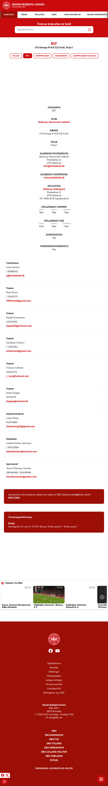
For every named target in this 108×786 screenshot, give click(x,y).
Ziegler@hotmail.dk (17, 401)
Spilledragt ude (54, 221)
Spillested (54, 186)
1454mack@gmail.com (18, 301)
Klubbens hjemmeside (54, 175)
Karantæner (61, 56)
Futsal (54, 760)
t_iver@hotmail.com (17, 376)
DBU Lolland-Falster (54, 752)
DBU (54, 731)
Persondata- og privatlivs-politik (54, 769)
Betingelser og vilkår (54, 693)
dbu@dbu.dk (55, 718)
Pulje (54, 142)
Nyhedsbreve (54, 663)
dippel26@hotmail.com (19, 326)
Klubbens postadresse (54, 154)
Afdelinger (54, 672)
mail (77, 495)
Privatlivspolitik (54, 684)
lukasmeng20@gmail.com (20, 427)
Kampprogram (42, 56)
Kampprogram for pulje (84, 56)
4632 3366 (14, 498)
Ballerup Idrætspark (54, 189)
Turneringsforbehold (54, 246)
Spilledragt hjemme (54, 207)
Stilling (15, 56)
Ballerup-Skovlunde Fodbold (54, 122)
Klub (54, 119)
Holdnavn (54, 108)
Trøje (41, 210)
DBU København (54, 748)
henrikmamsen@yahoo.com (21, 477)
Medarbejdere (54, 676)
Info (27, 56)
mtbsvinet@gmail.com (18, 351)
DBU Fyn (54, 739)
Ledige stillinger (54, 680)
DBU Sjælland (54, 756)
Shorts (54, 210)
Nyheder (54, 668)
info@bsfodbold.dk (54, 166)
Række (54, 131)
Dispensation (54, 235)
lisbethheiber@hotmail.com (21, 452)
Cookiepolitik (54, 689)
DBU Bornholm (54, 735)
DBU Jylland (54, 744)
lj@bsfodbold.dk (15, 276)
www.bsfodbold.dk (54, 178)
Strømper (66, 210)
